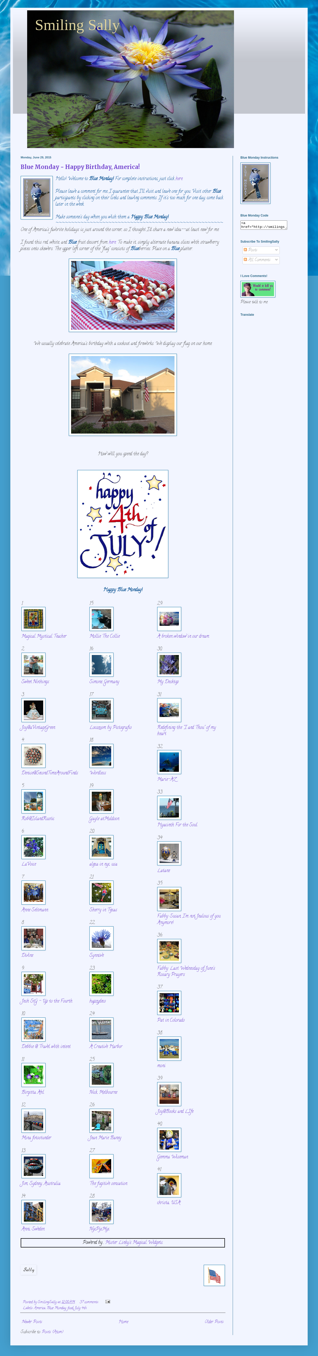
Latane (163, 870)
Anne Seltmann (34, 910)
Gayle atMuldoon (104, 818)
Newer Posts (32, 1322)
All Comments (257, 262)
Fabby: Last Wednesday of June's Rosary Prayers (186, 972)
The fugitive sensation (108, 1183)
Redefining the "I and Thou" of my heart (186, 731)
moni (161, 1065)
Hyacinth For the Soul (177, 825)
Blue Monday (56, 1308)
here (179, 178)
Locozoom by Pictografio (110, 727)
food (70, 1308)
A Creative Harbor (105, 1046)
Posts (250, 252)
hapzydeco (97, 1001)
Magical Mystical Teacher (43, 636)
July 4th (81, 1308)
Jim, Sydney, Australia (40, 1183)
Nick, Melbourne (103, 1092)
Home (123, 1322)
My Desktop (168, 682)
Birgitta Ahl (32, 1092)
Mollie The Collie (104, 636)
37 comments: (90, 1302)
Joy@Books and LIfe (175, 1111)
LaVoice (28, 864)
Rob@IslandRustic (37, 818)
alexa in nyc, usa (103, 864)
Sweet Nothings (35, 682)
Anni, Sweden (32, 1229)
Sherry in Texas (103, 910)
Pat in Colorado (171, 1020)
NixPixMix (99, 1229)
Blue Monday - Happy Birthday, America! (80, 167)
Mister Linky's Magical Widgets (134, 1242)
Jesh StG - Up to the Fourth (46, 1001)
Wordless (97, 773)
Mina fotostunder (36, 1138)
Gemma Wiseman (172, 1157)
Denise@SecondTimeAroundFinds (49, 773)
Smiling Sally (77, 24)
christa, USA (168, 1202)
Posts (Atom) (52, 1332)
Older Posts (214, 1322)
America (39, 1308)
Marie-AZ (166, 779)
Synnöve (96, 955)
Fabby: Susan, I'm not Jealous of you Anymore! (189, 919)
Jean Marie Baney (105, 1138)
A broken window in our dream (183, 636)
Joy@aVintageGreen (38, 727)
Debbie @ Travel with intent (46, 1046)
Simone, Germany (104, 682)
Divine (27, 955)
